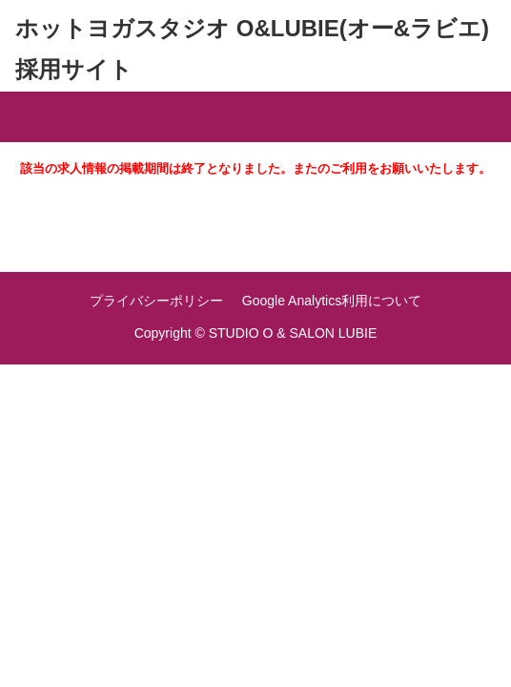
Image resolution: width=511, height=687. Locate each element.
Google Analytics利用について (331, 300)
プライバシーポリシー (156, 300)
